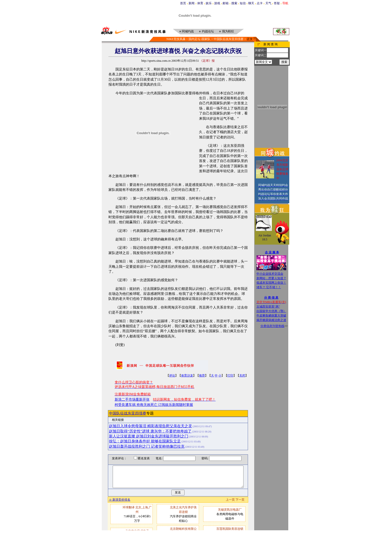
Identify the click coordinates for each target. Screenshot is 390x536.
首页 (183, 3)
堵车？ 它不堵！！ (268, 287)
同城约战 (188, 31)
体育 (200, 3)
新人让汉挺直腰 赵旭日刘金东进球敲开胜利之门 (148, 436)
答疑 (277, 3)
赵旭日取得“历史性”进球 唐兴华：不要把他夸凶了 (150, 431)
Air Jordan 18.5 (264, 237)
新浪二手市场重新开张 (132, 399)
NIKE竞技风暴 (176, 39)
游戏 (217, 3)
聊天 (251, 3)
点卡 (260, 3)
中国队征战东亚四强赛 (229, 39)
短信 (243, 3)
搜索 (234, 3)
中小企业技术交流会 (269, 273)
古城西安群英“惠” (268, 306)
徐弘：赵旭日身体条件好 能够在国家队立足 (145, 441)
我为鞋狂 (228, 31)
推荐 (202, 375)
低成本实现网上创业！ (271, 282)
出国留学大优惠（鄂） (271, 311)
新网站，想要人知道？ (271, 278)
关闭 (242, 375)
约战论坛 (208, 31)
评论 (172, 375)
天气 (268, 3)
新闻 (192, 3)
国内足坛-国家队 (199, 39)
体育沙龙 (187, 375)
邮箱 (226, 3)
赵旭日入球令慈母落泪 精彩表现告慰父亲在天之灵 (150, 426)
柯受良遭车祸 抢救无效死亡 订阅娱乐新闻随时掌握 (154, 405)
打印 (230, 375)
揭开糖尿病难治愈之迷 (271, 320)
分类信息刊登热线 (272, 326)
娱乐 (209, 3)
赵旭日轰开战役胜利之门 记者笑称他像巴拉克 (147, 446)
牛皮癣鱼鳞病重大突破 (271, 315)
